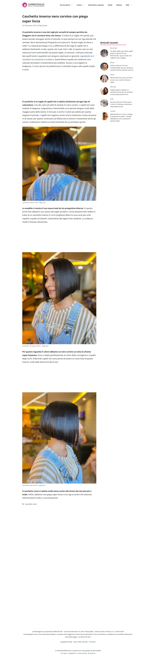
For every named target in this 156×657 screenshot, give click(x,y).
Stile (130, 5)
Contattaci (92, 642)
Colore (81, 5)
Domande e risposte (96, 5)
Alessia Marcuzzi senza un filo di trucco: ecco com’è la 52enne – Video (121, 80)
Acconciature (67, 5)
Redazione (72, 653)
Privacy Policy (82, 653)
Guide (110, 5)
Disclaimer (91, 653)
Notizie (119, 5)
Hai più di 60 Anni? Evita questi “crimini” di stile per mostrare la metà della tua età (121, 104)
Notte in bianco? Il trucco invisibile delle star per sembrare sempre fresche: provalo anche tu (122, 67)
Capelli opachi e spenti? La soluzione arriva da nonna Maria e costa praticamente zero (121, 92)
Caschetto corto (31, 504)
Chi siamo (64, 653)
